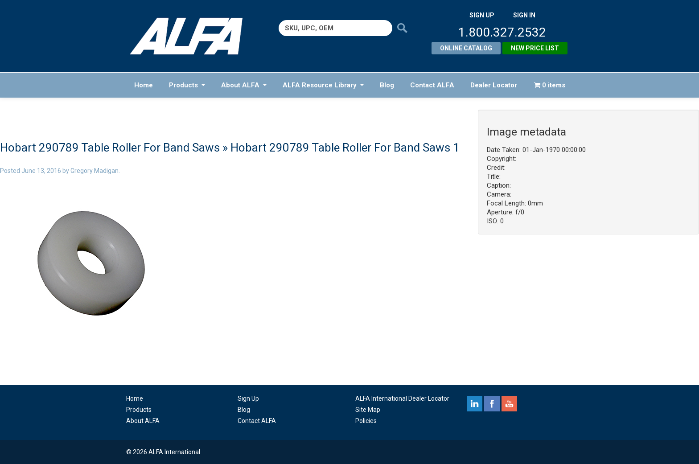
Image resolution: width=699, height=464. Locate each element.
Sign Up (248, 398)
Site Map (367, 409)
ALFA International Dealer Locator (402, 398)
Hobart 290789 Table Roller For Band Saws (110, 147)
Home (143, 85)
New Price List (535, 48)
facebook (492, 403)
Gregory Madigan (94, 170)
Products (187, 85)
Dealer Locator (493, 85)
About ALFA (244, 85)
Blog (387, 85)
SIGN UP (481, 15)
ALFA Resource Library (323, 85)
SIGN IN (524, 15)
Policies (366, 420)
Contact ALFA (432, 85)
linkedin (474, 403)
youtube (509, 403)
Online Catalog (466, 48)
